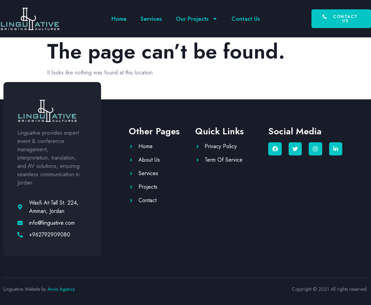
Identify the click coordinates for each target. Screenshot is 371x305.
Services (151, 19)
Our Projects (197, 18)
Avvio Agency (61, 289)
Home (119, 19)
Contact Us (246, 19)
